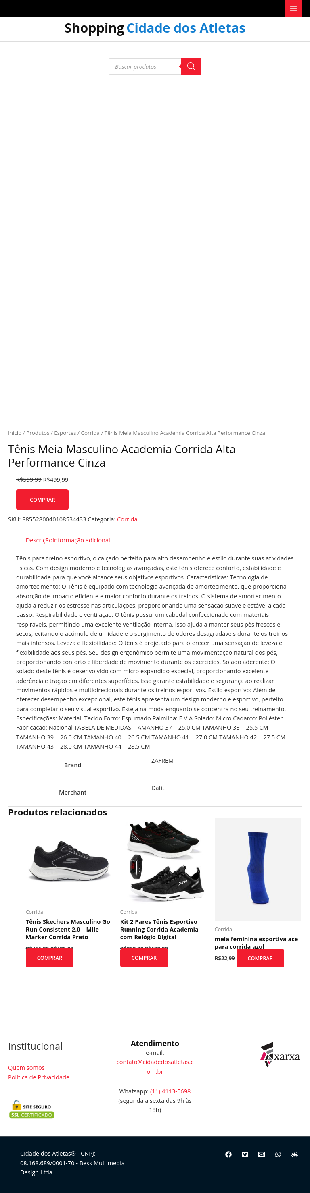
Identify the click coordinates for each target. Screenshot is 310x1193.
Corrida (90, 432)
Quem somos (26, 1067)
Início (14, 432)
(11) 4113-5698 (170, 1091)
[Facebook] (228, 1154)
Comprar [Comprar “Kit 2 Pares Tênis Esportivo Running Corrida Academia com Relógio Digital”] (146, 958)
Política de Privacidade (38, 1077)
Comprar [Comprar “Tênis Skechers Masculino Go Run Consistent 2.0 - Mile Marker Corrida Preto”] (52, 958)
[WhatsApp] (278, 1154)
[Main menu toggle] (293, 8)
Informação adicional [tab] (81, 540)
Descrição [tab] (39, 540)
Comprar (42, 499)
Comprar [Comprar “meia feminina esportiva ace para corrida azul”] (262, 958)
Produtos (37, 432)
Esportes (65, 432)
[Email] (261, 1154)
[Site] (294, 1154)
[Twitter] (245, 1154)
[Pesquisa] (191, 66)
